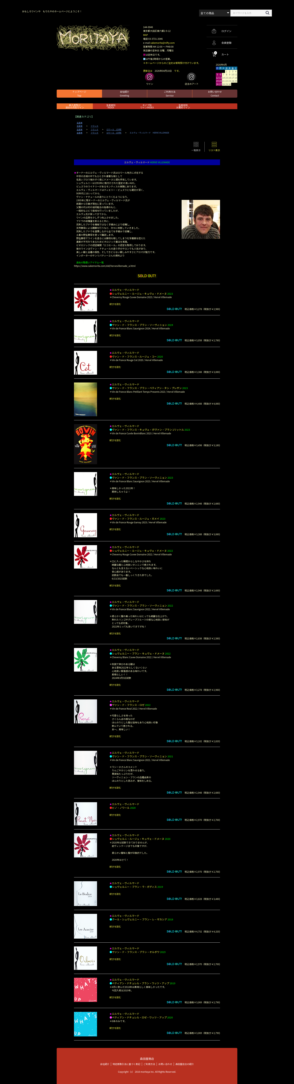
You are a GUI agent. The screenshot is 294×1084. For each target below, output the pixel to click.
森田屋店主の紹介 (184, 1064)
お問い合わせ (215, 93)
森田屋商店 (147, 1059)
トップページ (79, 93)
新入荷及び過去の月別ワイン (75, 106)
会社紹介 (124, 93)
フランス (94, 126)
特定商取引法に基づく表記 (126, 1064)
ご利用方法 (169, 93)
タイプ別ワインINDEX (147, 106)
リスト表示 (214, 150)
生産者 (79, 122)
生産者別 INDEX (110, 106)
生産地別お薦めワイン (183, 106)
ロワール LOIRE (113, 129)
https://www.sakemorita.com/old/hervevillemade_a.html (104, 265)
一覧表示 (196, 150)
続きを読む (115, 304)
